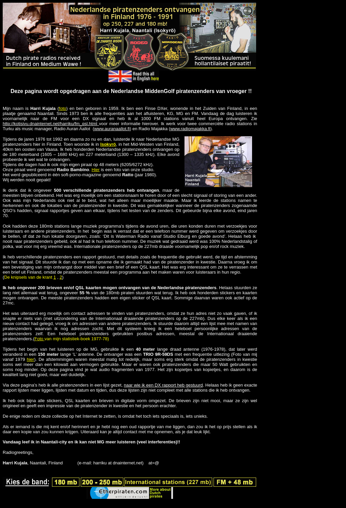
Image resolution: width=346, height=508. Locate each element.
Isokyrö (108, 144)
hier (30, 359)
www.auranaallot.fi (112, 128)
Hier (96, 169)
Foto (39, 338)
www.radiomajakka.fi (190, 128)
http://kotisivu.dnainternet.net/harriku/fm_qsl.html (51, 123)
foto (62, 108)
